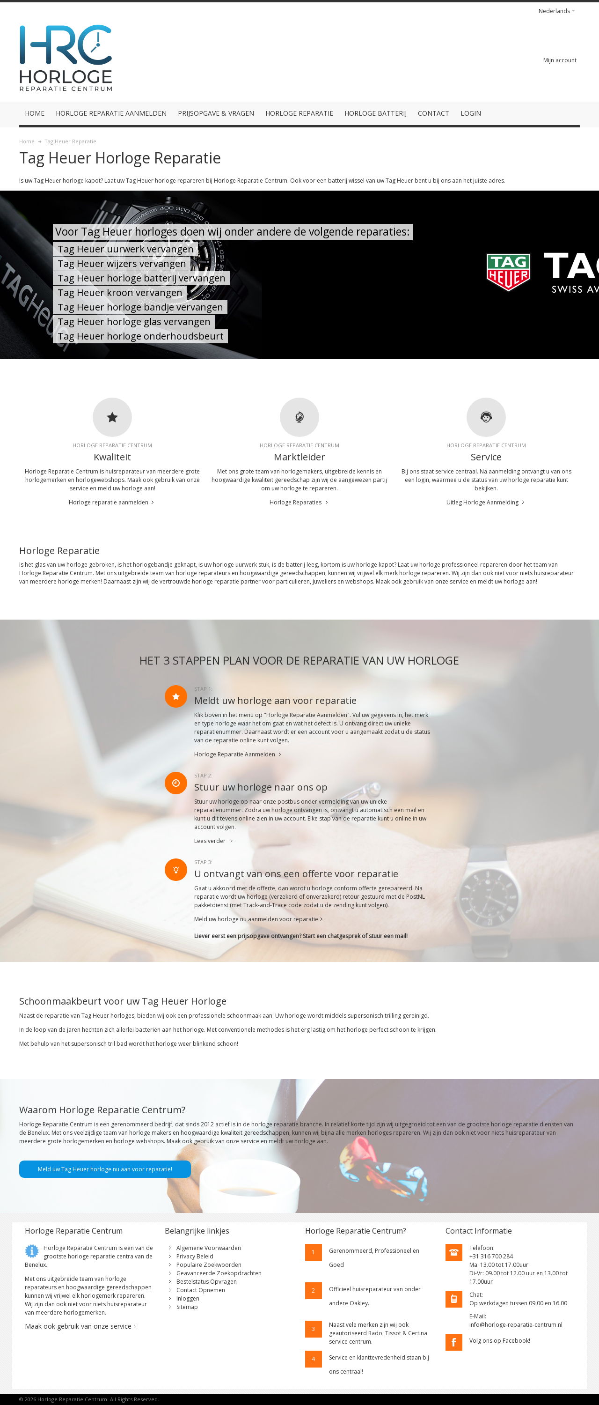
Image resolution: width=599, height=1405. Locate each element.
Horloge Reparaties (295, 502)
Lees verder (210, 841)
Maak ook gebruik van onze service (78, 1326)
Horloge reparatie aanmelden (108, 502)
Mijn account (560, 60)
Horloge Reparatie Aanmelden (234, 754)
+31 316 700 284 (491, 1256)
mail (400, 936)
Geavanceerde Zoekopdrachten (219, 1273)
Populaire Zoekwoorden (208, 1265)
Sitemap (187, 1307)
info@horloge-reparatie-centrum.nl (515, 1325)
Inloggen (187, 1298)
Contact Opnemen (200, 1290)
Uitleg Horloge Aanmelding (482, 502)
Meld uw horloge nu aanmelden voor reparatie (256, 919)
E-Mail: (477, 1316)
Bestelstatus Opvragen (206, 1282)
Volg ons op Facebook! (499, 1341)
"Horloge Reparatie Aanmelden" (307, 715)
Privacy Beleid (194, 1256)
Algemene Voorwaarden (208, 1248)
